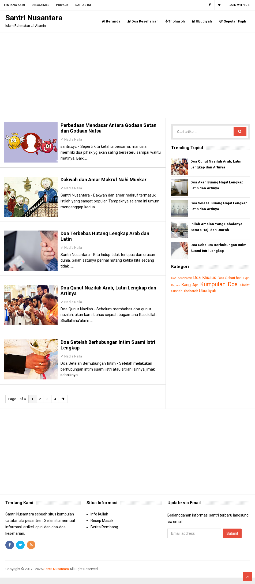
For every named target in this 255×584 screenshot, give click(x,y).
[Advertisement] (127, 75)
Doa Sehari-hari (236, 278)
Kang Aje (198, 284)
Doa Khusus (207, 277)
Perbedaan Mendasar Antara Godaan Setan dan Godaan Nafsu (105, 129)
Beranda (111, 21)
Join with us (240, 5)
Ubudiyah (202, 21)
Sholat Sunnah (182, 291)
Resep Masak (102, 527)
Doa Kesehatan (182, 278)
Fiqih (174, 285)
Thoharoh (175, 21)
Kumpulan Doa (229, 284)
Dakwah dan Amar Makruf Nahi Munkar (107, 182)
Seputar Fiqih (232, 21)
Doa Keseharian (143, 21)
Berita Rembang (104, 534)
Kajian (183, 285)
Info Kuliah (99, 521)
